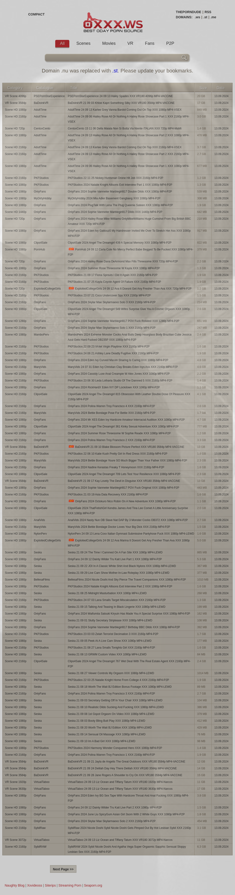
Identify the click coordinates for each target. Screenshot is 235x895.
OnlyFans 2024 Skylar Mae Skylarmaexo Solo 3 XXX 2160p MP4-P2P (112, 302)
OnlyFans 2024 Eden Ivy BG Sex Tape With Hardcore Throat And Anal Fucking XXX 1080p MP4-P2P (128, 798)
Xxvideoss (34, 885)
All (62, 43)
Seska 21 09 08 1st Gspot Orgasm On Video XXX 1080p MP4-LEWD (111, 714)
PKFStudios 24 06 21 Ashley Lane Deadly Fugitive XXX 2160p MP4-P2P (113, 353)
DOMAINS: (184, 17)
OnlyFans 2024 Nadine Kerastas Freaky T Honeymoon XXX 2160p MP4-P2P (116, 467)
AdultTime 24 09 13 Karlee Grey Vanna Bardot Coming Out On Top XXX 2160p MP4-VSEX (124, 147)
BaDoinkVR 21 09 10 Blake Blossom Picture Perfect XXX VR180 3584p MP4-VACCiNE (126, 447)
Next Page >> (63, 869)
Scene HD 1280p (15, 321)
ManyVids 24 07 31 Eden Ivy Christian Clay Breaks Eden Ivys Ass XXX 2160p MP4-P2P (123, 367)
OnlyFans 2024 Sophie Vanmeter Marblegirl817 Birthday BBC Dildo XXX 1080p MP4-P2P (124, 627)
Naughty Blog (14, 885)
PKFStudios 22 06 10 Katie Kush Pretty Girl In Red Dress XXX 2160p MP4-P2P (117, 453)
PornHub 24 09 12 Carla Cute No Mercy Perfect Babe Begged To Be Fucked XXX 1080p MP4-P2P (130, 252)
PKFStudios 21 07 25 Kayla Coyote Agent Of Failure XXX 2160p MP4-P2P (114, 281)
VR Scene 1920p (15, 782)
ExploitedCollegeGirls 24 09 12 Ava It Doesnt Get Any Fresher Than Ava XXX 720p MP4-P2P (130, 288)
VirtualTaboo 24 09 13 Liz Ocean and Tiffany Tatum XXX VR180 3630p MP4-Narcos (120, 788)
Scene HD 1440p (15, 212)
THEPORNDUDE (188, 12)
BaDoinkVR (41, 103)
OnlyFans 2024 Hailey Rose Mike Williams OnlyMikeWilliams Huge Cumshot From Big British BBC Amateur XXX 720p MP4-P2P (129, 221)
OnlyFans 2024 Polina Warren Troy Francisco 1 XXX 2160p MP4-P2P (111, 754)
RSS (207, 12)
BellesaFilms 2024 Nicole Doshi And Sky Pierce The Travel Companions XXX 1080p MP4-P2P (127, 579)
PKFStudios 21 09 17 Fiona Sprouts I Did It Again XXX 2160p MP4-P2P (112, 275)
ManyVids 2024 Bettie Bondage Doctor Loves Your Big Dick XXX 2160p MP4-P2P (119, 527)
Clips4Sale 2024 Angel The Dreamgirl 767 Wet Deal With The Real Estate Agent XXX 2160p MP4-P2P (129, 664)
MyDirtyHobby (42, 198)
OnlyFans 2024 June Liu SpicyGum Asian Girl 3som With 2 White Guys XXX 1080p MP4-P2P (126, 814)
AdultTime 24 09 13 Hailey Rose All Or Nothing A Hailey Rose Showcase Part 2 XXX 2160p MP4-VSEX (128, 156)
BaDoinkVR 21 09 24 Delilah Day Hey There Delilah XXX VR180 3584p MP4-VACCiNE (122, 768)
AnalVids (39, 520)
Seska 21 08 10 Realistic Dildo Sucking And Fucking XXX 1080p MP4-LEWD (116, 707)
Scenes (83, 43)
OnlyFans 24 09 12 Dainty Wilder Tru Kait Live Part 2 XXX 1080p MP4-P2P (115, 807)
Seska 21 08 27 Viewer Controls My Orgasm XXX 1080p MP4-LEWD (111, 673)
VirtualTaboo (42, 782)
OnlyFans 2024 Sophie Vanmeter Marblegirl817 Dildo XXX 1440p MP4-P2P (115, 212)
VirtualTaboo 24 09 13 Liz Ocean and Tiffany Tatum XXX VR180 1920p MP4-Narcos (120, 782)
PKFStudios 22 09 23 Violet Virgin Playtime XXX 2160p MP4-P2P (108, 346)
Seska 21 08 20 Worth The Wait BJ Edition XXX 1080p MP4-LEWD (110, 727)
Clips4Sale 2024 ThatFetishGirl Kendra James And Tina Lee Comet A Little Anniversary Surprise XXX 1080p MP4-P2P (128, 510)
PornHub (39, 249)
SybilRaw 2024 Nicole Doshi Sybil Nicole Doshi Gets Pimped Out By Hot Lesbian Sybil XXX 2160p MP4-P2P (129, 830)
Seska (38, 552)
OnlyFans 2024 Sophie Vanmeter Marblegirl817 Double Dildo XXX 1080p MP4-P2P (120, 191)
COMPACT (36, 14)
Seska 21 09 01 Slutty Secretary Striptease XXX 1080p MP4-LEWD (110, 620)
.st (205, 17)
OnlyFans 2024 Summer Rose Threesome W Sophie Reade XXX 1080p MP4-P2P (119, 433)
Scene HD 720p (15, 128)
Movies (109, 43)
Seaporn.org (93, 885)
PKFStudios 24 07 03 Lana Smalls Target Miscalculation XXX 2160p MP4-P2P (117, 600)
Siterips (50, 885)
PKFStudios (41, 178)
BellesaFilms (42, 579)
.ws (197, 17)
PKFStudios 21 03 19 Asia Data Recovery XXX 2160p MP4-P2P (108, 494)
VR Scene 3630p (15, 788)
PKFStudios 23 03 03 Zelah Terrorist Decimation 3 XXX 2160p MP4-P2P (113, 634)
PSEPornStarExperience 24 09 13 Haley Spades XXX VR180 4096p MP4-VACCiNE (120, 96)
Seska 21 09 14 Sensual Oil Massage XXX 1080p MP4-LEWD (106, 734)
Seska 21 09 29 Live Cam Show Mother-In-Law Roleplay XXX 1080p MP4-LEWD (118, 572)
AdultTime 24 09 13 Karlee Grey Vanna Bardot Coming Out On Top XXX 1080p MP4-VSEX (124, 109)
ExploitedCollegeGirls (47, 288)
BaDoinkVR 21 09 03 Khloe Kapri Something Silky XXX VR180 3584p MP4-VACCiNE (121, 103)
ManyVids (40, 367)
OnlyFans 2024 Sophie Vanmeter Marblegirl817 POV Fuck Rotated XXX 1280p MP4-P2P (123, 321)
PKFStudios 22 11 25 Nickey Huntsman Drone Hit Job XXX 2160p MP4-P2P (115, 178)
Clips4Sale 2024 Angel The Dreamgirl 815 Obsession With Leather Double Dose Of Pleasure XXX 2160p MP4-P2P (129, 397)
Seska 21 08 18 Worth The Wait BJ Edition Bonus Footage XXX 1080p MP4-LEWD (120, 686)
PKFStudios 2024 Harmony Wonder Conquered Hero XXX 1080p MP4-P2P (115, 748)
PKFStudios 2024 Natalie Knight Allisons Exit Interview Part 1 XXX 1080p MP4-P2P (120, 184)
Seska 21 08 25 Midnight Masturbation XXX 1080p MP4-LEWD (107, 593)
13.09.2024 (221, 96)
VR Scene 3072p (15, 840)
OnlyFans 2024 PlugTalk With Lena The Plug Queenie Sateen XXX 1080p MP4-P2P (120, 205)
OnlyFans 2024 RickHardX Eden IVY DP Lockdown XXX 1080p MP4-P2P (114, 387)
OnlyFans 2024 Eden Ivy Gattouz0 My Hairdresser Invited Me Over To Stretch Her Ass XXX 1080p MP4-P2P (129, 233)
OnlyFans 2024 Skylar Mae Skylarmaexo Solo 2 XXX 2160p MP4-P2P (112, 821)
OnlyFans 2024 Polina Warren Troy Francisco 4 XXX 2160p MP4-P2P (111, 406)
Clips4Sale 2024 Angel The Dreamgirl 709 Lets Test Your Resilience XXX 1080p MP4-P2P (124, 474)
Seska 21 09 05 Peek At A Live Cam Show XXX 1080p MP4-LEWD (109, 640)
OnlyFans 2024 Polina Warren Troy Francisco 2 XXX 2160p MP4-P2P (111, 440)
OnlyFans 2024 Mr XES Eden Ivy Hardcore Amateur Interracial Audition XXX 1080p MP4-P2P (126, 419)
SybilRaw (40, 828)
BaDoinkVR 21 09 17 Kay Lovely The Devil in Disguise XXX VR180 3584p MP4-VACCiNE (124, 481)
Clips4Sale (40, 242)
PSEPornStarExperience (49, 96)
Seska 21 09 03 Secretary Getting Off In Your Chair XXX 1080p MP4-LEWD (115, 700)
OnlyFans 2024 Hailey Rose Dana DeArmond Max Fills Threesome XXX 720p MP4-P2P (123, 261)
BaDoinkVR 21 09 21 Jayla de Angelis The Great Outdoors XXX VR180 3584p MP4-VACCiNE (126, 761)
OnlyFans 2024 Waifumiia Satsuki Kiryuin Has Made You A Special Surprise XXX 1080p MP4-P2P (129, 613)
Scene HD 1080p (15, 109)
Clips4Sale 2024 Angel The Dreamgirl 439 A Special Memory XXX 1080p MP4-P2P (119, 242)
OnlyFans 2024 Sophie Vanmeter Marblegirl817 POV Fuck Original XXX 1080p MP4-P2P (123, 487)
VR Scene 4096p (15, 96)
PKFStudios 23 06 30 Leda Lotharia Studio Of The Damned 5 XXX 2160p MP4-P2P (120, 380)
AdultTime (40, 109)
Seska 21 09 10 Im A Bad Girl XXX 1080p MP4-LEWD (101, 741)
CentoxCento (42, 128)
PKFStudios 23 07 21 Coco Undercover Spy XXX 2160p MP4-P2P (109, 295)
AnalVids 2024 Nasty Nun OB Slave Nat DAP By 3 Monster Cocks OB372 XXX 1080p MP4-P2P (128, 520)
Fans (149, 43)
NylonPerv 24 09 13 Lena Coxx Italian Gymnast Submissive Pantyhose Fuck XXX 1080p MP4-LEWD (131, 533)
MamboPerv (41, 334)
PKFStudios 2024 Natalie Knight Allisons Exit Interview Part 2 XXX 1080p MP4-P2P (120, 586)
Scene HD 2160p (15, 116)
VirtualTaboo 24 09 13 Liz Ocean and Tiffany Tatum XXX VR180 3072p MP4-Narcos (120, 840)
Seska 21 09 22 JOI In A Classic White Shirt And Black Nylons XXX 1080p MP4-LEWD (122, 566)
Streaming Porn (70, 885)
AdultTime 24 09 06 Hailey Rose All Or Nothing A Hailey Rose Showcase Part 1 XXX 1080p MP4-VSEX (128, 168)
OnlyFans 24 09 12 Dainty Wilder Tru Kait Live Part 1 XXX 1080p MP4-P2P (115, 559)
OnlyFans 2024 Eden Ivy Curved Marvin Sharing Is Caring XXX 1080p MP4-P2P (118, 360)
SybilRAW (40, 846)
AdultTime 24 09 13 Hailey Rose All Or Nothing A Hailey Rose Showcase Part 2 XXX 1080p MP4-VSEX (128, 138)
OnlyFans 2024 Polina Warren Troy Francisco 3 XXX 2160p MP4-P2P (111, 693)
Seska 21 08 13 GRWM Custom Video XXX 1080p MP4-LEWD (107, 654)
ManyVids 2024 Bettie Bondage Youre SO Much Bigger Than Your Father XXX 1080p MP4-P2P (127, 460)
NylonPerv (40, 533)
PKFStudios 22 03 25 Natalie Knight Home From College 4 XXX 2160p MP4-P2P (118, 680)
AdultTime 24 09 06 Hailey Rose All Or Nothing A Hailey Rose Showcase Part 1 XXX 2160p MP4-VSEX (128, 119)
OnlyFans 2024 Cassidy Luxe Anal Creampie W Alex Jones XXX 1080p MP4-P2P (119, 373)
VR (130, 43)
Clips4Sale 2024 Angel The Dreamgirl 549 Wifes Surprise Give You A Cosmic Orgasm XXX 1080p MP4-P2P (129, 311)
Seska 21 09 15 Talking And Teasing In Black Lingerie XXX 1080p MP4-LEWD (116, 606)
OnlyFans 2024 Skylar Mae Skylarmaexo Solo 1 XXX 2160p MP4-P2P (112, 327)
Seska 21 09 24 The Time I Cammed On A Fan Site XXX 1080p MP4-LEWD (115, 552)
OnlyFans (40, 191)
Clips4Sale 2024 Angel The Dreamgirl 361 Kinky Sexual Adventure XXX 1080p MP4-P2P (123, 426)
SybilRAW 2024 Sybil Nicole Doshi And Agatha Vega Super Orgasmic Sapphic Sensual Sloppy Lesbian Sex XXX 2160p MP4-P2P (127, 849)
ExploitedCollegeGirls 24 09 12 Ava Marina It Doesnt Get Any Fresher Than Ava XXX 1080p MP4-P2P (129, 543)
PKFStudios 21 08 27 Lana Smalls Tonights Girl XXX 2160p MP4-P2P (111, 647)
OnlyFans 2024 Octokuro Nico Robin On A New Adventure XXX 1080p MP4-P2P (122, 501)
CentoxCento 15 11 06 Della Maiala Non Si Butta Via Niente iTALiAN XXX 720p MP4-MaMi (124, 128)
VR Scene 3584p (15, 103)
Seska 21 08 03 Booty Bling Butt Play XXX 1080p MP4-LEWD (106, 720)
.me (213, 17)
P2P (170, 43)
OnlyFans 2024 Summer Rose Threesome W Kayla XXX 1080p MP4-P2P (114, 268)
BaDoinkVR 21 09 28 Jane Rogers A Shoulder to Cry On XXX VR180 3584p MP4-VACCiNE (125, 775)
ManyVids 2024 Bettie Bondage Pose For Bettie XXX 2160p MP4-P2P (111, 413)
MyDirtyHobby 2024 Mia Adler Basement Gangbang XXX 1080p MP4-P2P (114, 198)
